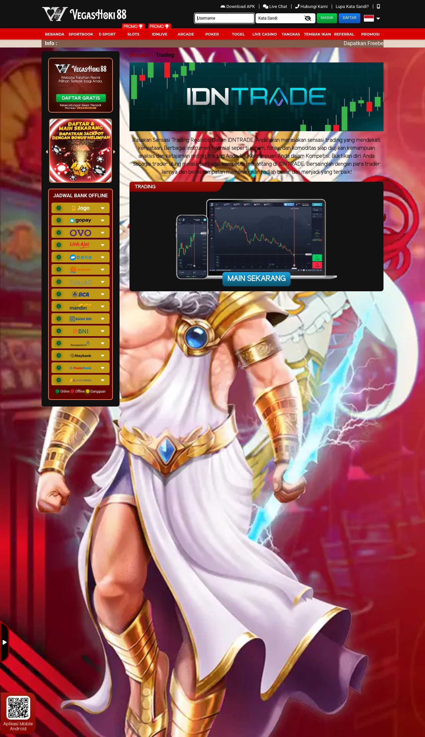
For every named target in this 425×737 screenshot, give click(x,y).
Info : (51, 43)
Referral (344, 34)
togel (238, 34)
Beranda (54, 34)
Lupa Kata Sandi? (353, 6)
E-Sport (107, 34)
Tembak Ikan (317, 34)
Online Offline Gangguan (80, 391)
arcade (186, 34)
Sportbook (80, 34)
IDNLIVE (159, 34)
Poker (212, 34)
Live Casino (264, 34)
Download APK (238, 6)
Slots (133, 34)
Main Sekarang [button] (256, 279)
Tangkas (291, 34)
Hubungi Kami (312, 6)
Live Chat (275, 6)
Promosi (370, 34)
